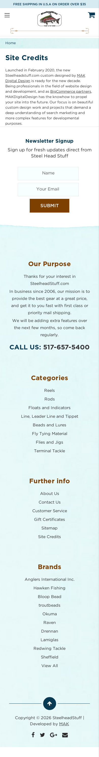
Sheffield (49, 657)
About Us (49, 494)
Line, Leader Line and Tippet (49, 416)
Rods (49, 399)
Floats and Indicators (49, 408)
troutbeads (49, 605)
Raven (49, 623)
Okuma (49, 614)
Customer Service (49, 511)
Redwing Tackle (49, 649)
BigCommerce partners (70, 91)
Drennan (49, 631)
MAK (64, 724)
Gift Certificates (49, 520)
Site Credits (49, 537)
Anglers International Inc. (50, 580)
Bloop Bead (49, 597)
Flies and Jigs (49, 442)
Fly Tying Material (49, 434)
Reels (49, 391)
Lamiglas (49, 640)
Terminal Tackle (49, 451)
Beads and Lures (49, 425)
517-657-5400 (66, 347)
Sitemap (49, 528)
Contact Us (50, 502)
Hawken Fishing (49, 588)
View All (49, 666)
